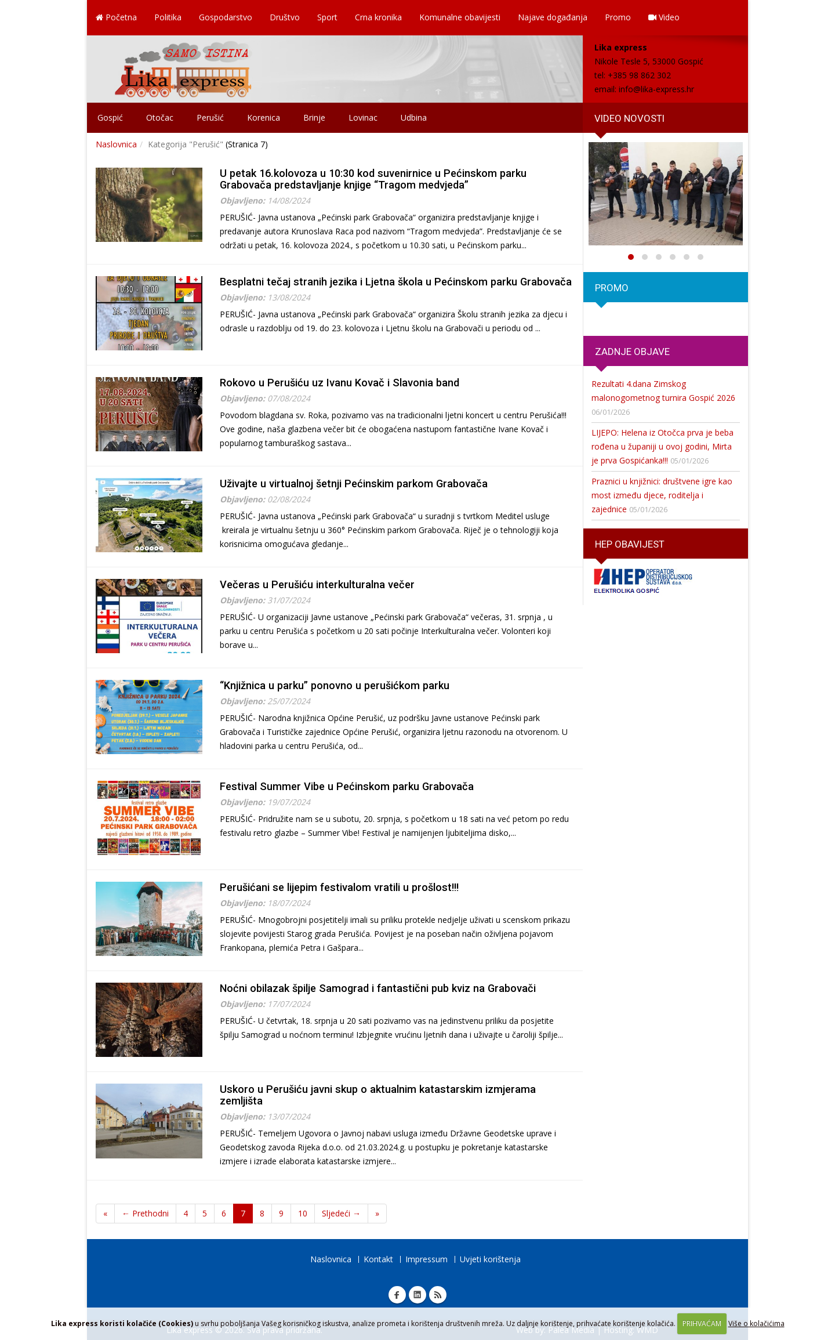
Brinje (314, 117)
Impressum (426, 1259)
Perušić (210, 117)
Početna (116, 17)
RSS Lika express (437, 1294)
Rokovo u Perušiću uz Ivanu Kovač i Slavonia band (339, 382)
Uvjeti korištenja (490, 1259)
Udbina (414, 117)
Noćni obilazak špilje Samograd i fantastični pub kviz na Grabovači (378, 988)
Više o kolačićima (756, 1323)
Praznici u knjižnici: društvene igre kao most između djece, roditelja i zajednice (661, 495)
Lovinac (362, 117)
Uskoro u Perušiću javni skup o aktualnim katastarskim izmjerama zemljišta (378, 1095)
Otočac (159, 117)
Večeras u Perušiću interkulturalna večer (317, 584)
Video (664, 17)
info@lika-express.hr (656, 89)
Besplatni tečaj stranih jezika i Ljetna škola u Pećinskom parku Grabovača (396, 282)
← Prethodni (145, 1213)
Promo (618, 17)
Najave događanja (552, 17)
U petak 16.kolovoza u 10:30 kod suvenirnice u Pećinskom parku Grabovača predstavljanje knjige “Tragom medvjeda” (373, 179)
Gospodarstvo (225, 17)
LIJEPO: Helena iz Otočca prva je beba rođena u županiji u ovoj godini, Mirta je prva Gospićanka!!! (662, 446)
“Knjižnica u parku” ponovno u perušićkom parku (334, 685)
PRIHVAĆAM (701, 1323)
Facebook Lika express (397, 1294)
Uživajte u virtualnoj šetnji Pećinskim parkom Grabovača (354, 483)
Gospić (110, 117)
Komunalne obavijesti (459, 17)
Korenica (263, 117)
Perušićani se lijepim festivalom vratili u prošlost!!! (339, 887)
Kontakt (378, 1259)
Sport (327, 17)
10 (302, 1213)
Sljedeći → (341, 1213)
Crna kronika (378, 17)
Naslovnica (116, 144)
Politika (167, 17)
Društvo (285, 17)
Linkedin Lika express (417, 1294)
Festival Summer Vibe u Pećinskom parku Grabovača (347, 786)
